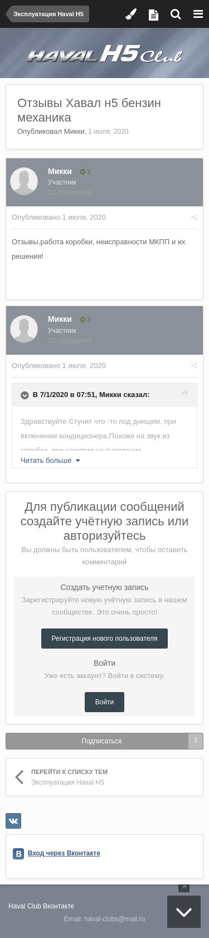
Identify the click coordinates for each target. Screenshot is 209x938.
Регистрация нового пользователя (105, 638)
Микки (74, 131)
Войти (104, 702)
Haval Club (24, 906)
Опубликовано (59, 217)
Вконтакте (58, 906)
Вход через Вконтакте (64, 853)
